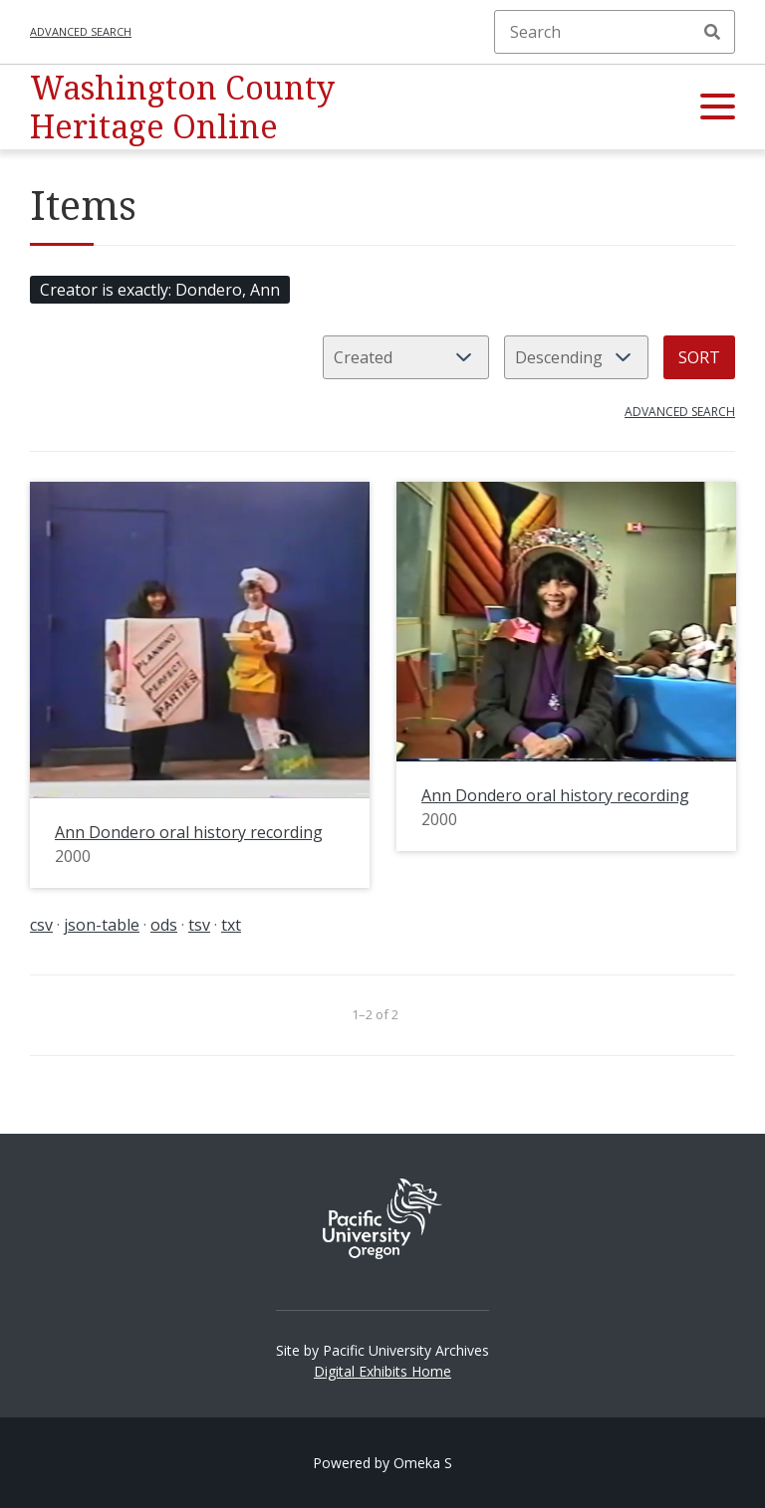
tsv (199, 925)
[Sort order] (576, 357)
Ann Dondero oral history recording (189, 832)
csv (41, 925)
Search (712, 32)
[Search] (614, 32)
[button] (717, 107)
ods (163, 925)
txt (231, 925)
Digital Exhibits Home (382, 1371)
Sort (699, 357)
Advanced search (80, 31)
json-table (101, 925)
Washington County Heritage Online (182, 106)
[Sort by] (406, 357)
